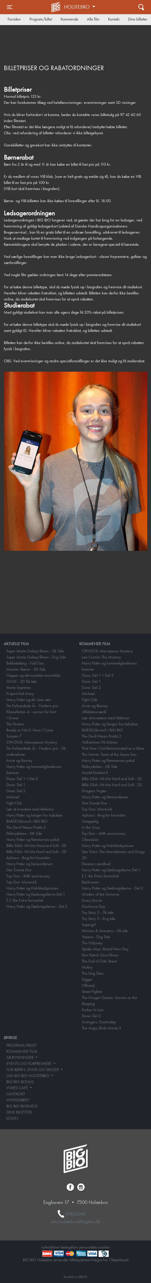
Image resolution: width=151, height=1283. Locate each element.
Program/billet (40, 19)
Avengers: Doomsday (99, 1022)
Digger (87, 979)
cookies (104, 1247)
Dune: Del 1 (15, 784)
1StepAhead (118, 1259)
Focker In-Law (93, 1009)
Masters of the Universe (100, 894)
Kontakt (113, 19)
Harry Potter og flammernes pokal (32, 839)
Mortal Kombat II (95, 772)
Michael (12, 797)
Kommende (69, 19)
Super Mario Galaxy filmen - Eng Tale (36, 657)
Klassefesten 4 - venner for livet (31, 711)
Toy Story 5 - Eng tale (98, 918)
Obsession (90, 839)
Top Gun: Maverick (21, 882)
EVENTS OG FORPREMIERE (29, 1063)
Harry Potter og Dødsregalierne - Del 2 (36, 906)
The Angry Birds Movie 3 (101, 1028)
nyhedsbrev (50, 1247)
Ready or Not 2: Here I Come (29, 730)
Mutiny (87, 967)
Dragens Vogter (94, 791)
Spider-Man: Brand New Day (105, 949)
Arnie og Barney (19, 760)
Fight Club (14, 803)
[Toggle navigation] (9, 7)
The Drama (15, 724)
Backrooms (90, 882)
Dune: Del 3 (91, 1015)
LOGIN (12, 1118)
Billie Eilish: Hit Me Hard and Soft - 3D (36, 845)
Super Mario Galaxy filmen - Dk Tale (35, 651)
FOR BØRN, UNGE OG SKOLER (33, 1069)
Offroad (88, 985)
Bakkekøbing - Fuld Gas (25, 663)
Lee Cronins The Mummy (101, 657)
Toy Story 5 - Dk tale (98, 912)
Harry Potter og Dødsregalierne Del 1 (35, 894)
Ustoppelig (90, 821)
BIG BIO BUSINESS (21, 1106)
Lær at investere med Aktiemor (30, 809)
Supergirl (89, 924)
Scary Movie (92, 900)
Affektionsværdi (94, 711)
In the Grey (91, 827)
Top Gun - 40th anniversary (28, 876)
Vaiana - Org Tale (96, 936)
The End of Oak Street (99, 961)
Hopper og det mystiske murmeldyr (33, 675)
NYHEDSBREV (17, 1100)
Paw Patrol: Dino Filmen (100, 955)
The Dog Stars (93, 973)
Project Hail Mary (20, 693)
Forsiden (14, 19)
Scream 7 (14, 736)
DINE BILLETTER (19, 1112)
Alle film (93, 19)
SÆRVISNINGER (20, 1057)
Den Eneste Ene (18, 870)
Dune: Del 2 (15, 791)
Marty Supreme (18, 687)
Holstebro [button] (77, 7)
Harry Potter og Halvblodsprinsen (32, 888)
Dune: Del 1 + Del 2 (22, 778)
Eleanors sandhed (96, 863)
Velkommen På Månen (100, 742)
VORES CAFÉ (17, 1087)
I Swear (12, 718)
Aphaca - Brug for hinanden (28, 857)
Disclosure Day (93, 906)
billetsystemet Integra (86, 1259)
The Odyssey (92, 943)
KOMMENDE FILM (21, 1051)
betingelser (69, 1247)
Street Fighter (92, 991)
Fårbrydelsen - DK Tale (24, 833)
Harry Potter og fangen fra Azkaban (34, 815)
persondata (88, 1247)
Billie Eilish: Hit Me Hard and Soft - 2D (36, 851)
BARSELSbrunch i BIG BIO (27, 821)
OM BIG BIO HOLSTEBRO (28, 1075)
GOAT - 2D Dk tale (21, 681)
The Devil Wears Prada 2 (26, 827)
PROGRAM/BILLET (21, 1045)
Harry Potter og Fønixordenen (29, 863)
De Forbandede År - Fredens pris (32, 705)
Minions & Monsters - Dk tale (105, 930)
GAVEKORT (15, 1094)
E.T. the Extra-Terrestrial (24, 900)
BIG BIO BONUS (20, 1081)
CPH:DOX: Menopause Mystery (31, 742)
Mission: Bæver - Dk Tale (26, 669)
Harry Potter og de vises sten (28, 699)
